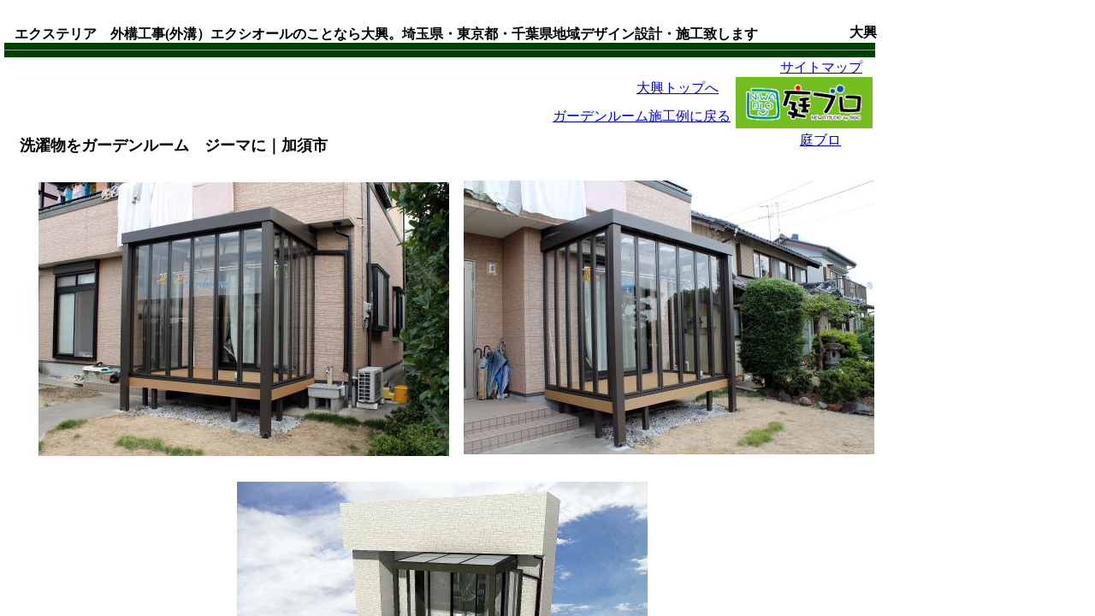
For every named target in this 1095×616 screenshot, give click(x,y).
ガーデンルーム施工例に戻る (642, 116)
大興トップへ (677, 87)
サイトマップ (821, 67)
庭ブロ (820, 140)
